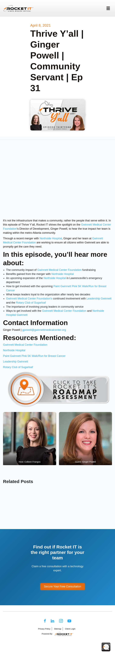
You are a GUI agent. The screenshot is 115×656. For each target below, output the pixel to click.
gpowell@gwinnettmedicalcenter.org (44, 329)
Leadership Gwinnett (99, 298)
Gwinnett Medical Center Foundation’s (29, 298)
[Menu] (108, 8)
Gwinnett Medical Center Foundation (59, 269)
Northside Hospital (51, 238)
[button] (62, 586)
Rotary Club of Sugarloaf (31, 302)
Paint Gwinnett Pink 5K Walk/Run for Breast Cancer (34, 355)
